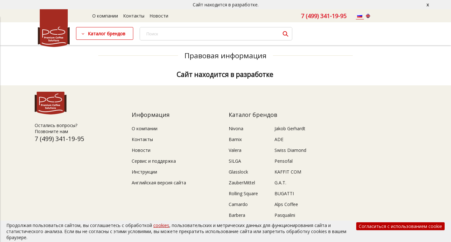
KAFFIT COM (287, 172)
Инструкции (144, 172)
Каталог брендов (106, 34)
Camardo (238, 204)
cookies (161, 225)
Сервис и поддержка (154, 161)
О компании (105, 16)
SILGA (235, 161)
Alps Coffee (286, 204)
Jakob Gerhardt (289, 128)
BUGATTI (284, 193)
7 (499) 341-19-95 (323, 16)
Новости (158, 16)
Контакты (133, 16)
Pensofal (283, 161)
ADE (278, 139)
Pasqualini (284, 215)
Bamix (235, 139)
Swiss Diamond (290, 150)
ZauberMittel (242, 183)
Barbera (237, 215)
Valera (235, 150)
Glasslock (238, 172)
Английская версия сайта (159, 183)
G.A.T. (280, 183)
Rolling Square (243, 193)
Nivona (236, 128)
